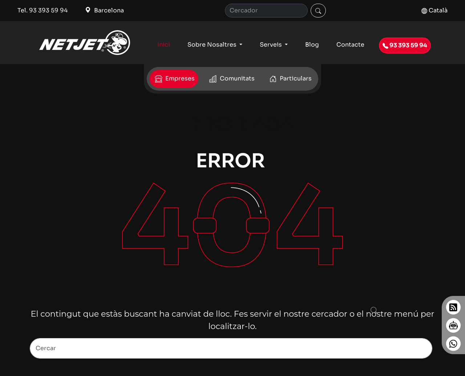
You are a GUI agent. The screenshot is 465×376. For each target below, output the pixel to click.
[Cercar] (318, 10)
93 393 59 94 (405, 45)
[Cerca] (266, 10)
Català (434, 10)
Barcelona (104, 10)
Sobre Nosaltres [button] (212, 44)
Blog (312, 44)
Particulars (290, 79)
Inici (163, 44)
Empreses (174, 79)
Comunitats (231, 79)
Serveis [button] (271, 44)
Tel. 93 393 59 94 (42, 10)
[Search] (231, 348)
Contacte (350, 44)
